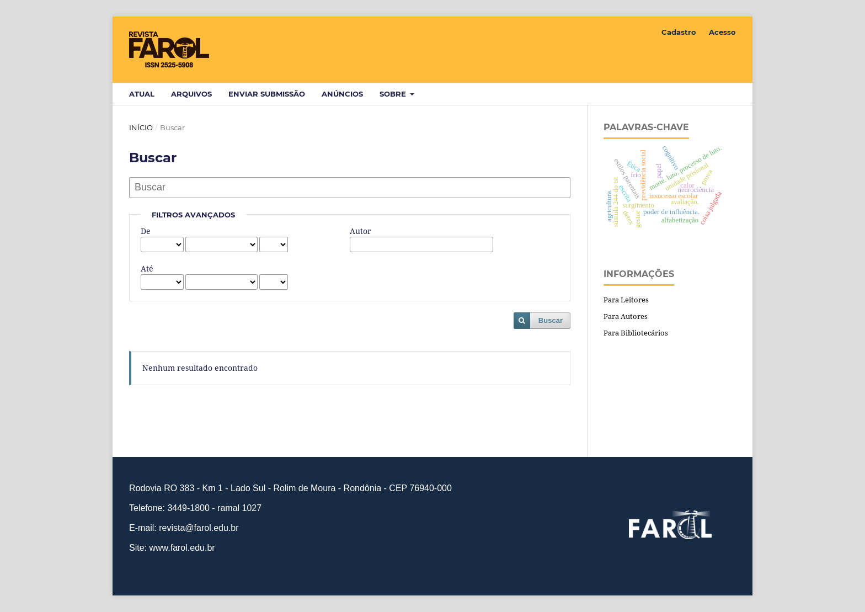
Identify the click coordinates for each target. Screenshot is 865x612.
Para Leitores (626, 300)
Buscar (550, 320)
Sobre (394, 93)
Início (141, 127)
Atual (141, 93)
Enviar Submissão (266, 93)
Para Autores (626, 316)
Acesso (722, 32)
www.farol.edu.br (182, 547)
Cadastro (678, 32)
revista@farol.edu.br (198, 528)
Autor (360, 231)
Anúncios (342, 93)
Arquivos (191, 93)
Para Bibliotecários (636, 333)
